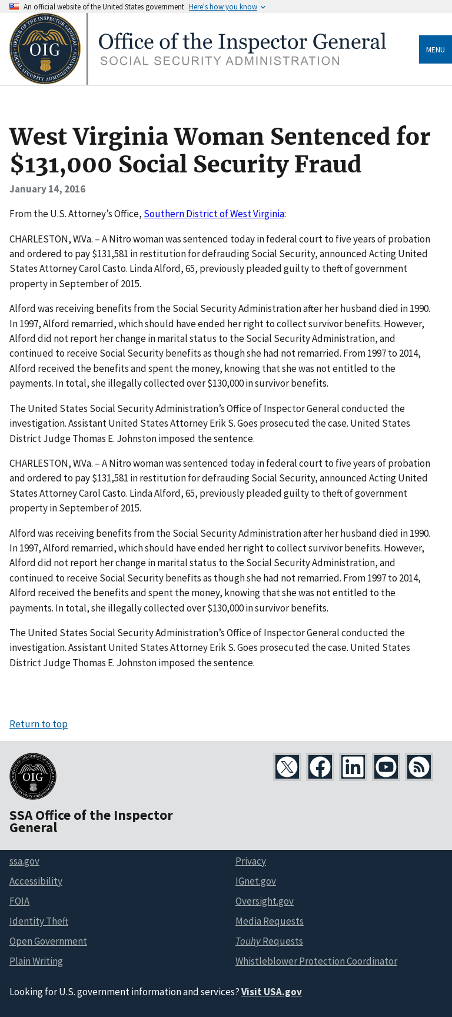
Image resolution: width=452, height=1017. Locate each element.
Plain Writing (36, 961)
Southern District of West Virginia (214, 213)
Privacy (250, 861)
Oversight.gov (264, 901)
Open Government (48, 941)
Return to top (38, 723)
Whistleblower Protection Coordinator (316, 961)
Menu (435, 49)
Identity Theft (38, 921)
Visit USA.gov (271, 991)
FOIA (19, 901)
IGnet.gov (255, 881)
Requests (269, 941)
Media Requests (269, 921)
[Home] (197, 81)
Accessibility (35, 881)
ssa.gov (24, 861)
